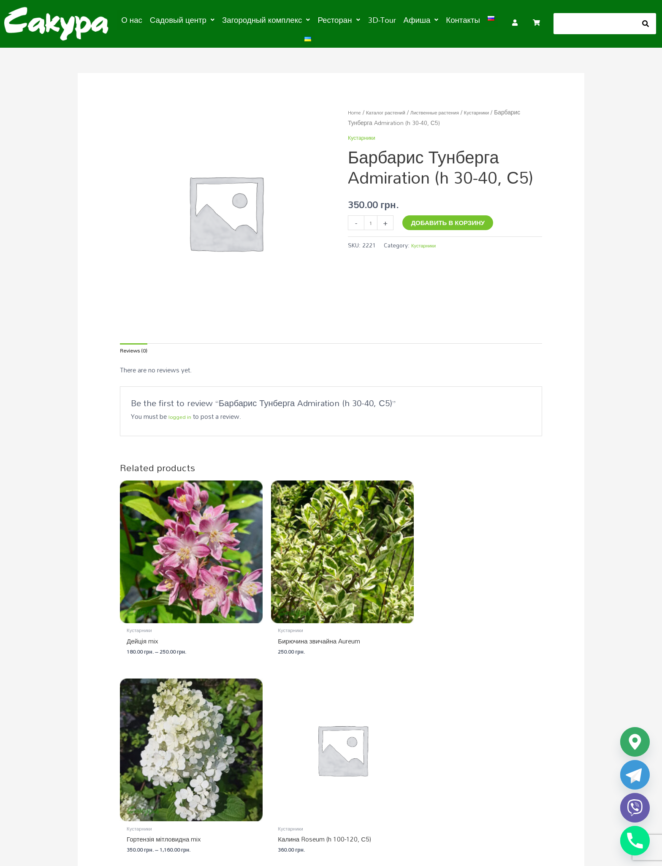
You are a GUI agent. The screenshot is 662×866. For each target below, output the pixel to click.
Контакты (438, 19)
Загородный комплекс (435, 730)
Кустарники (393, 118)
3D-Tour (365, 19)
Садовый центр (299, 730)
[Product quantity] (372, 219)
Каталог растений (393, 108)
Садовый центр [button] (188, 19)
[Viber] (635, 808)
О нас (143, 19)
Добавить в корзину (451, 218)
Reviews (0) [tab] (136, 347)
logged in (181, 415)
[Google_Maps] (635, 742)
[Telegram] (635, 775)
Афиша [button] (400, 19)
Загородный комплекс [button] (262, 19)
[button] (188, 19)
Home (356, 108)
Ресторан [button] (326, 19)
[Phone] (635, 840)
